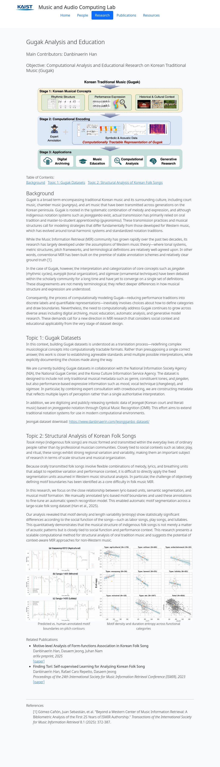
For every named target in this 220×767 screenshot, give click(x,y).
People (82, 15)
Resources (151, 15)
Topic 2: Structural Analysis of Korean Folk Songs (125, 182)
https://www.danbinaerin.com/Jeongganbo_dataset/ (109, 421)
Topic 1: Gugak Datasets (66, 182)
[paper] (38, 661)
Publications (126, 15)
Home (65, 15)
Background (35, 182)
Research (102, 15)
